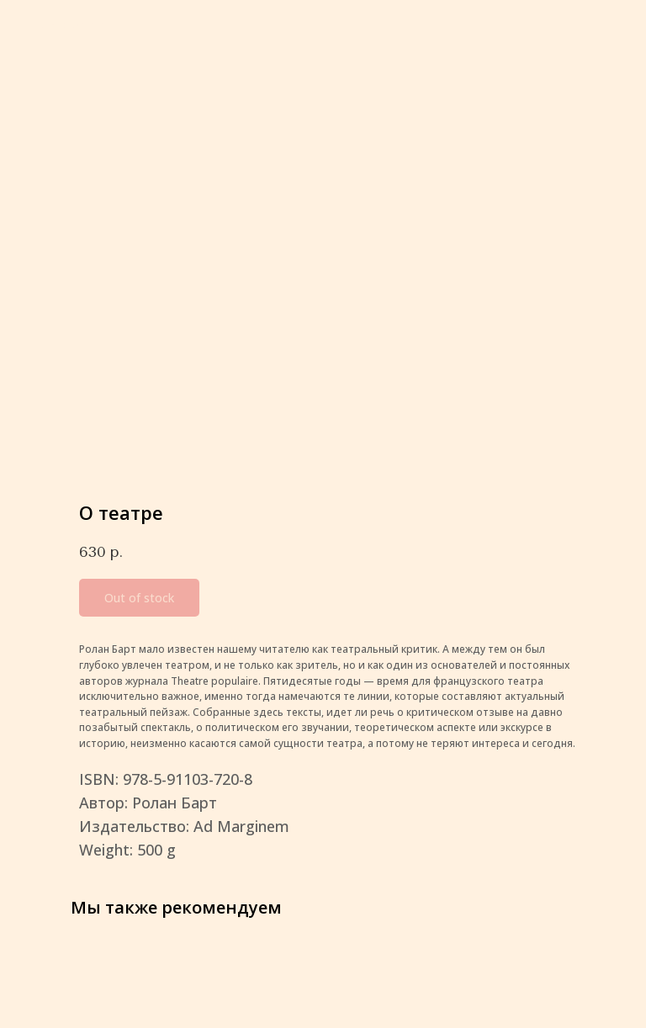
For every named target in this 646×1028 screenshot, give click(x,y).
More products (67, 24)
